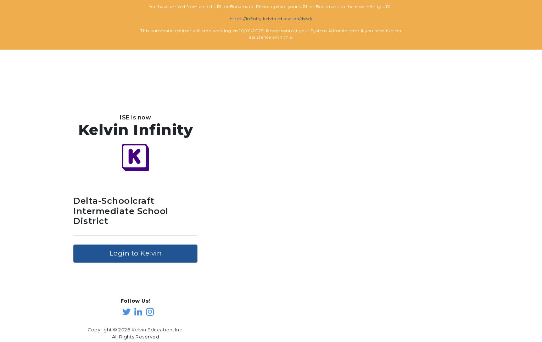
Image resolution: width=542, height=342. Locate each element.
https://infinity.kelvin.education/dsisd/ (271, 18)
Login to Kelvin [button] (136, 253)
